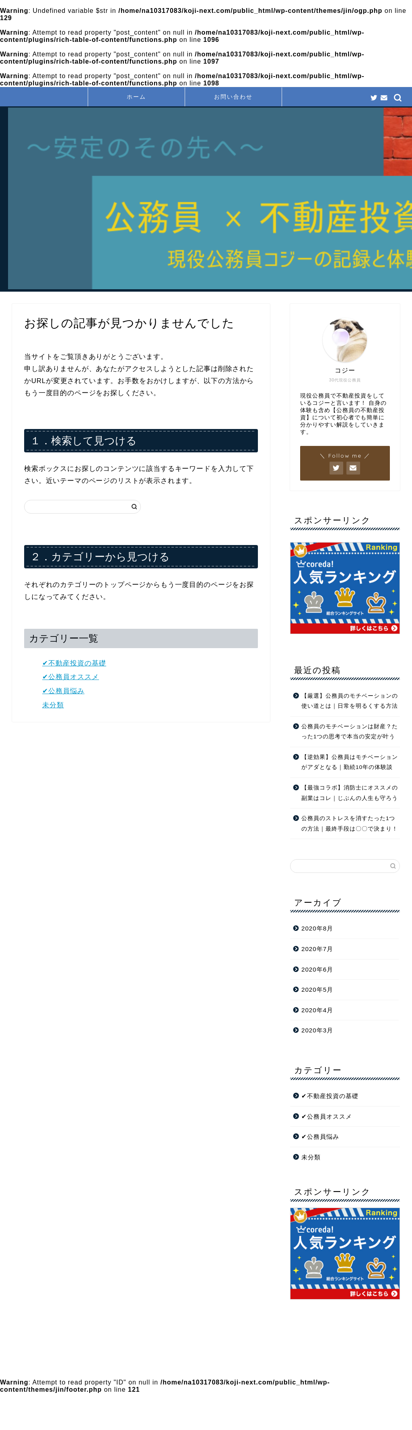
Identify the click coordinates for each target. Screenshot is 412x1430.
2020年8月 (317, 928)
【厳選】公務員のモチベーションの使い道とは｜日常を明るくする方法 (349, 701)
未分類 (53, 705)
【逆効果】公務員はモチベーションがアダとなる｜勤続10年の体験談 (349, 762)
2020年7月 (317, 948)
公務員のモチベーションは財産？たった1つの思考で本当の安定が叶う (349, 731)
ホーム (136, 96)
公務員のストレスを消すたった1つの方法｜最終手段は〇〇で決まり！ (349, 823)
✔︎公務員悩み (63, 691)
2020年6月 (317, 969)
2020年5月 (317, 989)
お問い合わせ (233, 96)
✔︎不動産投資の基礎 (74, 663)
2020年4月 (317, 1010)
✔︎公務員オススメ (70, 677)
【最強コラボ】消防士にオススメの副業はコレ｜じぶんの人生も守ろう (349, 793)
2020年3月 (317, 1030)
